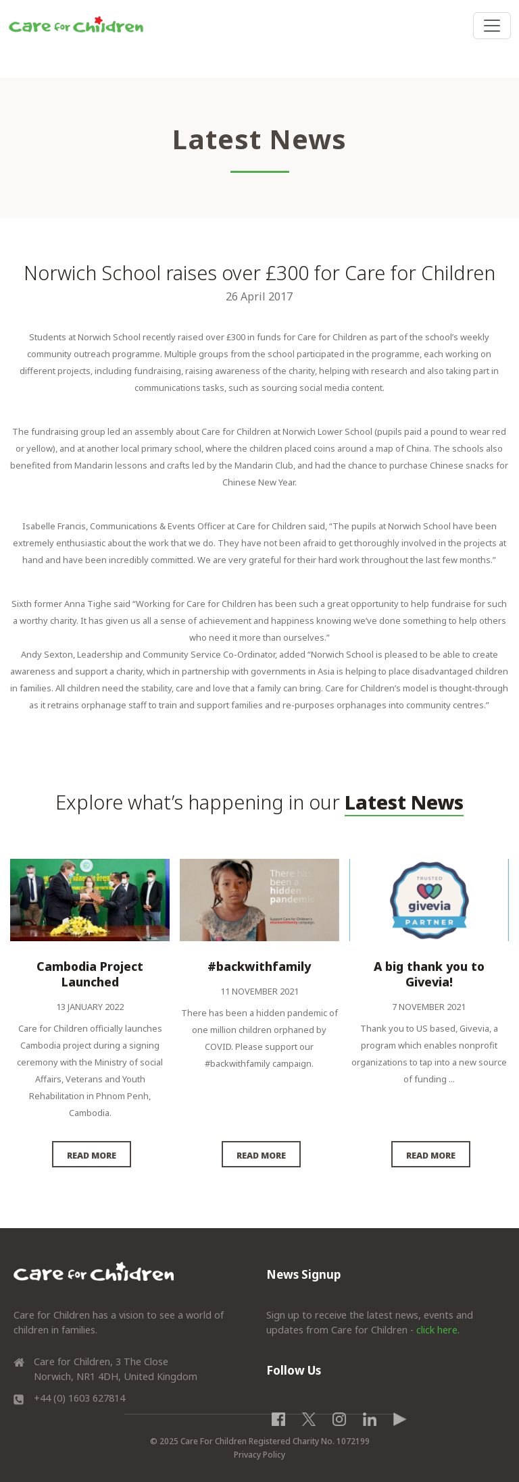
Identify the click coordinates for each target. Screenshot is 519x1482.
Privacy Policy (259, 1454)
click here (437, 1329)
